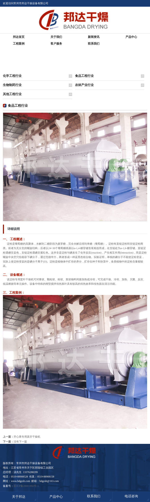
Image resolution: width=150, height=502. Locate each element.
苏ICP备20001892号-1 (26, 486)
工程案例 (18, 43)
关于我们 (56, 37)
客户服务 (56, 43)
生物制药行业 (12, 85)
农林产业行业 (84, 85)
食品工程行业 (84, 76)
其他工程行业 (12, 94)
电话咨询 (131, 496)
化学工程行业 (12, 76)
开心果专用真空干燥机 (27, 436)
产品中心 (131, 37)
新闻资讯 (93, 37)
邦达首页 (18, 37)
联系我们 (93, 43)
